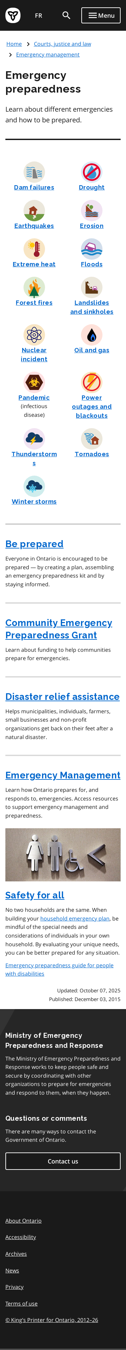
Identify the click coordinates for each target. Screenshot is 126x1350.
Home (14, 43)
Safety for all (35, 895)
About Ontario (23, 1220)
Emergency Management (63, 775)
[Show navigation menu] (101, 15)
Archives (16, 1253)
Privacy (14, 1287)
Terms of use (21, 1303)
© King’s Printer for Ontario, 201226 (51, 1320)
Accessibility (20, 1237)
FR (38, 15)
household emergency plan (75, 918)
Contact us (63, 1161)
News (12, 1270)
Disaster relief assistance (62, 697)
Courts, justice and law (62, 43)
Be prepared (34, 544)
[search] (66, 15)
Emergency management (48, 54)
